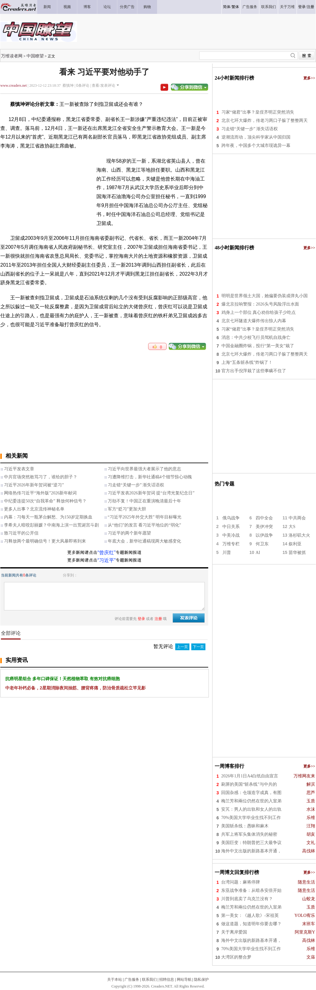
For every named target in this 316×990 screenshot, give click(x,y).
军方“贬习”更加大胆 (127, 509)
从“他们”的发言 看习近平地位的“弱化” (144, 525)
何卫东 (262, 544)
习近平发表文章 (19, 469)
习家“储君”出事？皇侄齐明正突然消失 (257, 112)
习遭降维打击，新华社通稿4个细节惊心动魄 (150, 477)
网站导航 (184, 979)
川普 (226, 552)
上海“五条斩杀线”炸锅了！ (247, 362)
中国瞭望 (35, 55)
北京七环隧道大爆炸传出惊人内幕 (253, 320)
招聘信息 (166, 979)
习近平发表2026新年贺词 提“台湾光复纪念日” (151, 493)
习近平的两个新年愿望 (129, 533)
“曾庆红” (107, 552)
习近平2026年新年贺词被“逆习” (34, 485)
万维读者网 (11, 55)
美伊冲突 (264, 526)
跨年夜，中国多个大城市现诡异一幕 (255, 145)
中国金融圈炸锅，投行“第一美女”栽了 (257, 345)
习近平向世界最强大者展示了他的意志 (144, 469)
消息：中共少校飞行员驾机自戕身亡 (255, 337)
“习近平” (107, 560)
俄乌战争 (231, 518)
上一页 (182, 647)
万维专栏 (231, 544)
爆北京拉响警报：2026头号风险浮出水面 (260, 304)
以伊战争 (264, 535)
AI (258, 552)
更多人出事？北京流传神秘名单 (34, 509)
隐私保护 (201, 979)
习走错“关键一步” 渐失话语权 (136, 485)
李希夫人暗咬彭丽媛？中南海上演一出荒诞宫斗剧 (51, 525)
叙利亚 (295, 544)
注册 (310, 7)
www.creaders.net (13, 85)
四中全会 (264, 518)
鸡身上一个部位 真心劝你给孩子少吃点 (258, 312)
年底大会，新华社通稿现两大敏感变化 (144, 541)
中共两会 (297, 518)
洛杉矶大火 (299, 535)
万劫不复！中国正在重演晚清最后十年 (144, 501)
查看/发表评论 (103, 85)
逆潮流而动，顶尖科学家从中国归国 (255, 137)
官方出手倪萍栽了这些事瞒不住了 (253, 370)
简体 (226, 7)
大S (292, 526)
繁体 (235, 7)
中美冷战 (231, 535)
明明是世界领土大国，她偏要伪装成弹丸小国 (264, 295)
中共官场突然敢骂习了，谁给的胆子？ (40, 477)
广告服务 (131, 979)
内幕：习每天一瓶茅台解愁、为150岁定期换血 (48, 517)
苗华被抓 (297, 552)
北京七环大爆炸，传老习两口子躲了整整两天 (264, 120)
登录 (302, 7)
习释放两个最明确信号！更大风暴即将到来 (45, 541)
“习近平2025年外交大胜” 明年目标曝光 (145, 517)
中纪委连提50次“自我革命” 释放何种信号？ (45, 501)
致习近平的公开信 (21, 533)
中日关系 (231, 526)
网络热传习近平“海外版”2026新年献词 (40, 493)
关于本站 (114, 979)
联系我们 (149, 979)
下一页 (198, 647)
